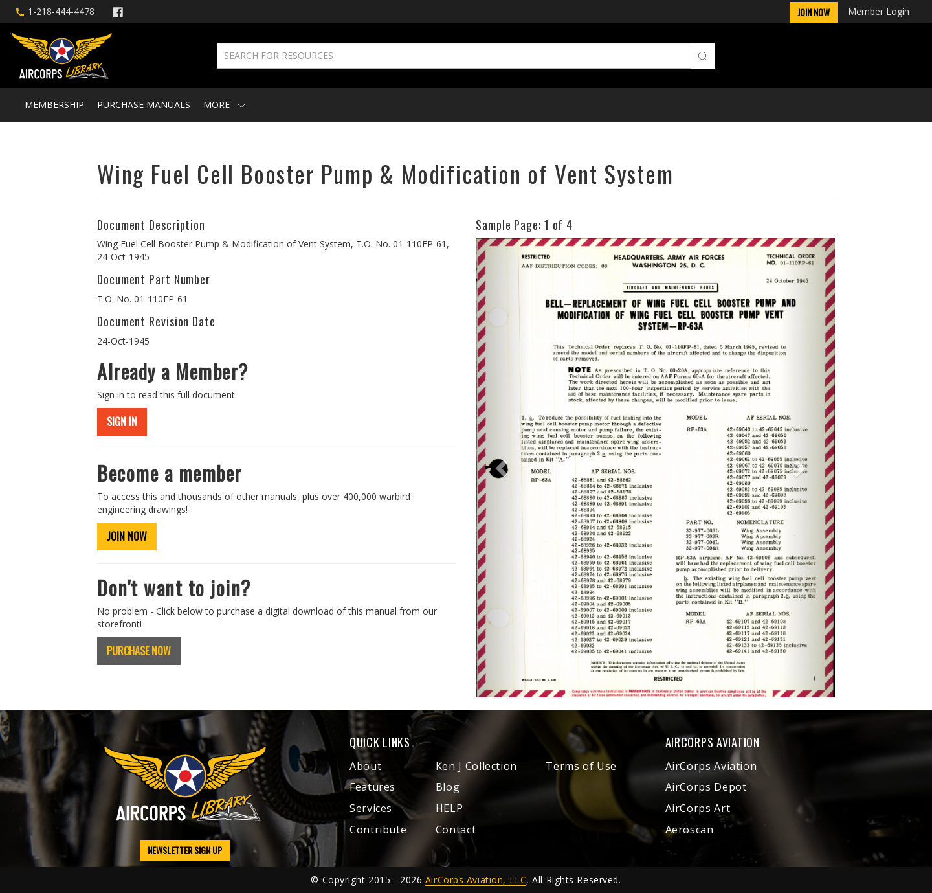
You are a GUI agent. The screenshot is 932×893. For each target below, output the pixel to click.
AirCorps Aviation (711, 766)
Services (371, 808)
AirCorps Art (698, 808)
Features (372, 787)
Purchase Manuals (143, 104)
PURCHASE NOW (139, 651)
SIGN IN (122, 421)
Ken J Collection (476, 766)
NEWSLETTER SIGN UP (185, 850)
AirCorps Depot (706, 787)
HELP (449, 808)
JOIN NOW (127, 536)
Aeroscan (689, 829)
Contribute (378, 829)
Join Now (813, 12)
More (224, 104)
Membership (54, 104)
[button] (502, 467)
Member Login (878, 11)
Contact (456, 829)
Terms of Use (581, 766)
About (365, 766)
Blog (448, 787)
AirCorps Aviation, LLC (475, 880)
